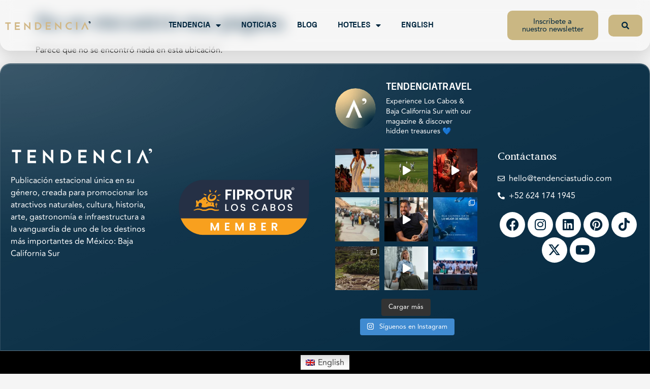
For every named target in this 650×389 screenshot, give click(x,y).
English (417, 25)
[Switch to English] (325, 362)
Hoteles (359, 25)
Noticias (259, 25)
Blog (307, 25)
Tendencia (195, 25)
